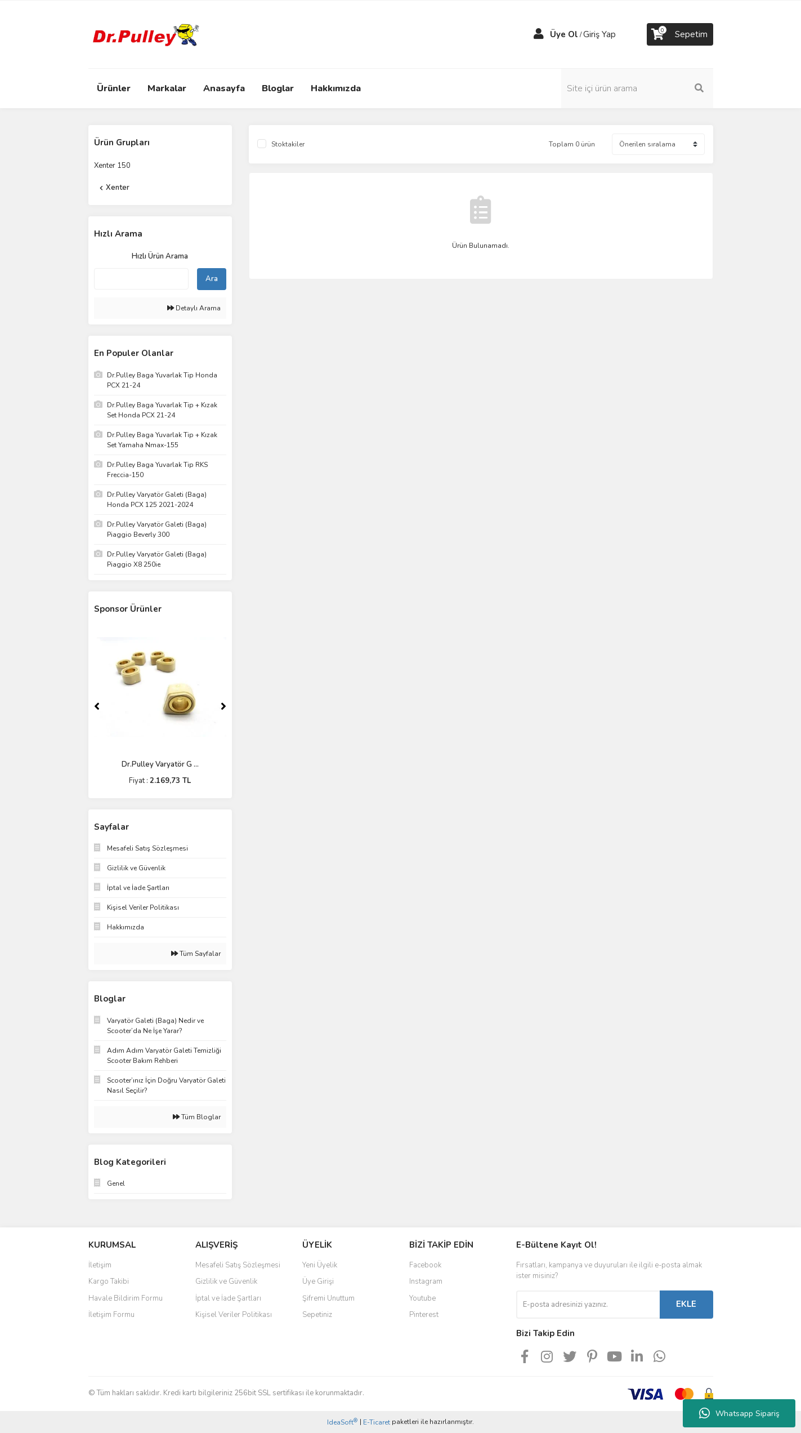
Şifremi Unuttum (328, 1298)
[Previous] (97, 706)
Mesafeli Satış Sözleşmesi (237, 1265)
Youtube (422, 1298)
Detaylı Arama (194, 308)
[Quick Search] (141, 279)
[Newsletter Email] (588, 1304)
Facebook (425, 1265)
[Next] (223, 706)
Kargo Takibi (108, 1281)
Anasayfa (224, 88)
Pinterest (423, 1315)
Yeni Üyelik (319, 1265)
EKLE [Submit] (686, 1304)
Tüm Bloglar (197, 1117)
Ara (211, 279)
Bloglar (278, 88)
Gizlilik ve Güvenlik (226, 1281)
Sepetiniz (317, 1315)
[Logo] (144, 33)
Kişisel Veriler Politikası (233, 1315)
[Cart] (680, 34)
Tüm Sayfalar (196, 953)
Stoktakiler (288, 144)
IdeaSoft (342, 1422)
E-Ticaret (376, 1422)
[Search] (637, 88)
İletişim (99, 1265)
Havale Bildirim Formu (125, 1298)
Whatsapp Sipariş (739, 1413)
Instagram (425, 1281)
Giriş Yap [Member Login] (599, 34)
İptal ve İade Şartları (228, 1298)
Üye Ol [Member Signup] (564, 34)
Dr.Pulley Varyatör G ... (160, 764)
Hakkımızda (336, 88)
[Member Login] (539, 34)
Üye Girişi (318, 1281)
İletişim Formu (111, 1315)
